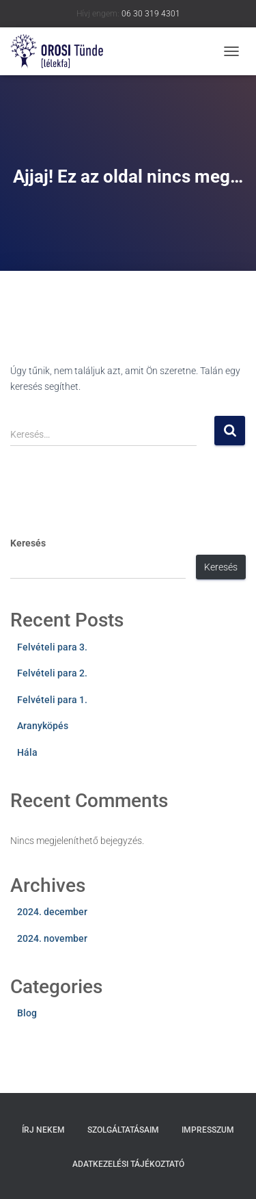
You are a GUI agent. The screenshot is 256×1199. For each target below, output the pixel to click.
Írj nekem (43, 1130)
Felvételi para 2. (52, 673)
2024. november (52, 938)
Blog (27, 1012)
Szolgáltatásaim (123, 1130)
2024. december (52, 911)
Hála (27, 752)
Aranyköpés (42, 725)
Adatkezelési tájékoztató (128, 1164)
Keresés (28, 543)
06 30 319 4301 (151, 13)
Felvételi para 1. (52, 699)
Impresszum (208, 1130)
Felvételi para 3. (52, 647)
